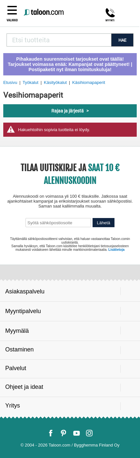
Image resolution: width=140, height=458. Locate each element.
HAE (122, 40)
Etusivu (10, 82)
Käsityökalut (55, 82)
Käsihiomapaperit (88, 82)
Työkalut (30, 82)
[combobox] (59, 40)
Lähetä (103, 222)
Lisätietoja (116, 249)
